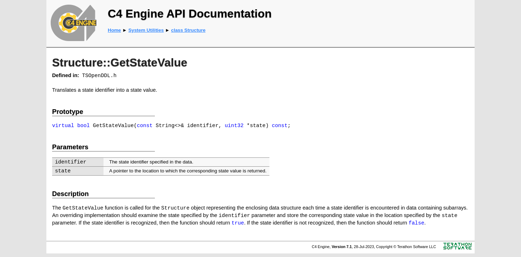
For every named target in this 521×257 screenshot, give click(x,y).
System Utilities (146, 30)
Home (114, 30)
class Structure (188, 30)
